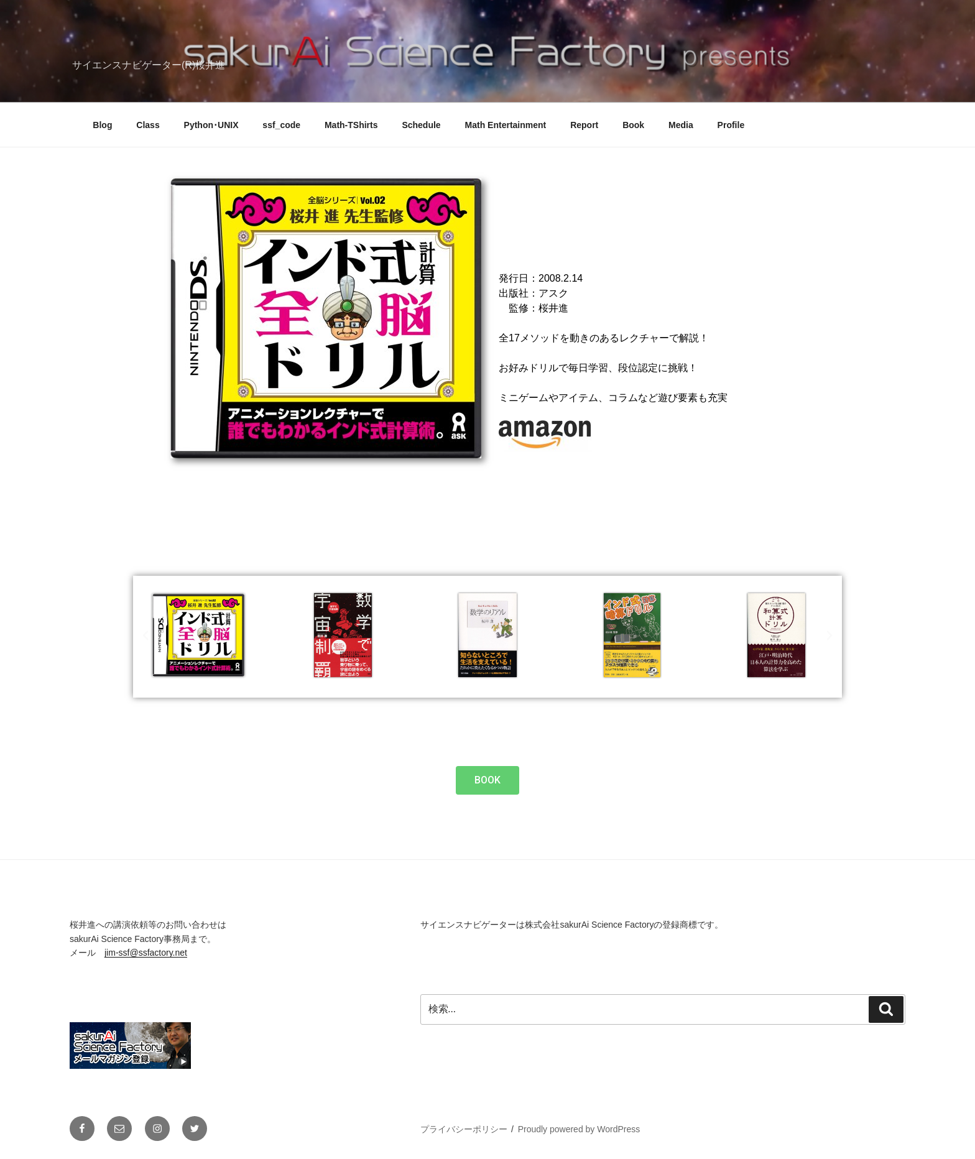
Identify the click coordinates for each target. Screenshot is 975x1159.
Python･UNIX (211, 125)
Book (633, 125)
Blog (102, 125)
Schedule (421, 125)
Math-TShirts (351, 125)
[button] (145, 635)
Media (680, 125)
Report (584, 125)
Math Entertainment (506, 125)
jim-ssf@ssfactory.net (145, 953)
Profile (731, 125)
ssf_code (281, 125)
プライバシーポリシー (463, 1129)
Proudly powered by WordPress (579, 1129)
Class (147, 125)
